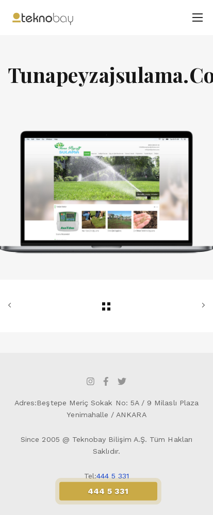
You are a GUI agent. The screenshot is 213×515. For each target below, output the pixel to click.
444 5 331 (112, 476)
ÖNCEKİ (12, 305)
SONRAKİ (201, 305)
